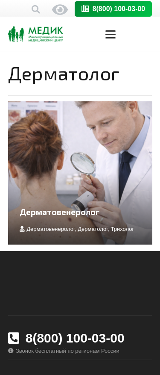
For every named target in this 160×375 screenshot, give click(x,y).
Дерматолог (93, 229)
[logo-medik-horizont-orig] (36, 34)
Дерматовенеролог (59, 212)
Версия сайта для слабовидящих (60, 9)
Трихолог (122, 229)
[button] (35, 9)
